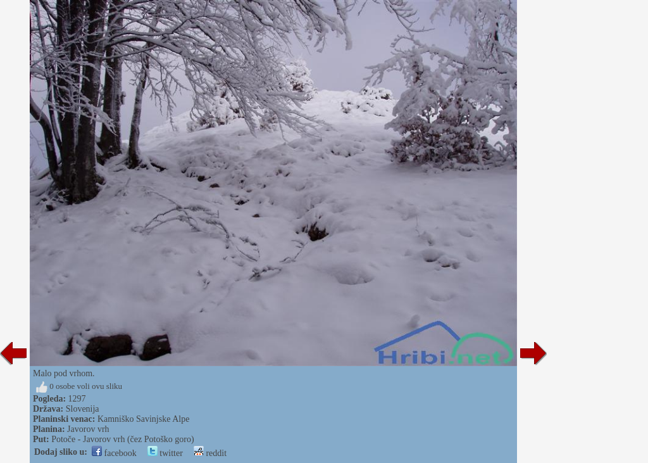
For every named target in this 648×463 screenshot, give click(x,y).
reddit (210, 453)
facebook (114, 453)
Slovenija (82, 409)
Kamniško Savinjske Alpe (143, 419)
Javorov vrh (88, 429)
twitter (165, 453)
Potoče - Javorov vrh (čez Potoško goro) (122, 439)
